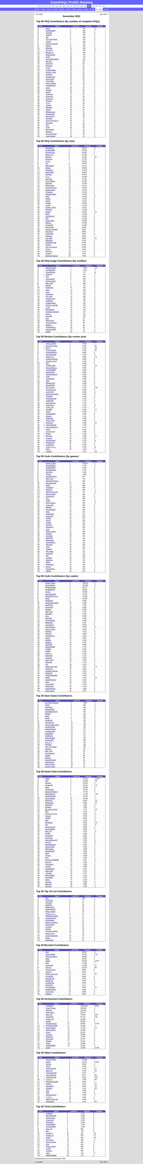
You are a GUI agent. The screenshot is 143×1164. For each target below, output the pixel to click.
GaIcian (48, 929)
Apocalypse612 (51, 323)
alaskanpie (49, 294)
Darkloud (48, 745)
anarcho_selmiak (52, 305)
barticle (48, 212)
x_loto (48, 307)
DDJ (47, 218)
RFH (46, 811)
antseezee (49, 96)
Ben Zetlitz (49, 551)
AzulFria (49, 35)
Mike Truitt (49, 479)
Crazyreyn (49, 99)
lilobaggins (49, 527)
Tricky (48, 127)
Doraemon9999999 (52, 860)
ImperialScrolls (51, 398)
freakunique (50, 514)
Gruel (48, 376)
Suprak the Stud (51, 346)
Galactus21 (50, 405)
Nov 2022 (99, 9)
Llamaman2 (50, 496)
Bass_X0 (48, 831)
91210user (49, 900)
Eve (47, 1131)
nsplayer (49, 1151)
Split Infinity (50, 166)
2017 (71, 6)
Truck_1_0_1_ (51, 447)
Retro (48, 449)
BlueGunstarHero (51, 922)
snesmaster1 (50, 279)
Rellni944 (48, 614)
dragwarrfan (49, 803)
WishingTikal (50, 114)
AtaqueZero (50, 1101)
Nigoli (47, 716)
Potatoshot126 (51, 1077)
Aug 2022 (79, 9)
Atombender (50, 569)
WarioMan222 (50, 794)
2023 (93, 6)
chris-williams (50, 181)
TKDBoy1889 (50, 365)
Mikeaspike (50, 540)
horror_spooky (51, 83)
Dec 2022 (106, 9)
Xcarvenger (49, 864)
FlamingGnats (51, 1075)
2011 (50, 6)
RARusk (48, 157)
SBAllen (49, 507)
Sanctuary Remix (51, 931)
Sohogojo (48, 903)
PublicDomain (51, 85)
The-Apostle (49, 684)
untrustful (49, 536)
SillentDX (48, 884)
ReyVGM (49, 316)
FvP (46, 664)
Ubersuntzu (49, 849)
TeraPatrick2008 (51, 1026)
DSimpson (49, 232)
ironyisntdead (50, 509)
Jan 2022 (37, 9)
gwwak (48, 1021)
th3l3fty (48, 518)
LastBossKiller (51, 70)
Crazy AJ (49, 1079)
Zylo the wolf (50, 431)
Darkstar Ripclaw (52, 256)
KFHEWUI (49, 822)
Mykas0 (48, 416)
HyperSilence (50, 542)
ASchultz (49, 33)
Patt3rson (49, 236)
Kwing (48, 429)
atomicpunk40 (50, 738)
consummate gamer (52, 725)
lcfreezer (49, 1088)
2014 (60, 6)
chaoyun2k (50, 505)
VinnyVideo (50, 81)
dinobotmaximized (51, 603)
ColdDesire (49, 736)
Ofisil (47, 381)
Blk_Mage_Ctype (51, 809)
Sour (47, 318)
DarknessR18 (51, 1030)
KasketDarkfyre (51, 352)
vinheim (48, 105)
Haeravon (49, 179)
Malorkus (49, 436)
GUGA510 (49, 669)
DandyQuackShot (52, 394)
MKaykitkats (50, 309)
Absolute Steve (51, 194)
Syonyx (48, 249)
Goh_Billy (49, 50)
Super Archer (49, 847)
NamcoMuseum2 (51, 840)
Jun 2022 (67, 9)
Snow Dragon (50, 136)
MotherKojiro (50, 925)
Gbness (48, 223)
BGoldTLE (49, 805)
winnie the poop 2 (52, 121)
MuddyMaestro (50, 844)
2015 (64, 6)
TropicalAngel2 (51, 1073)
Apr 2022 (55, 9)
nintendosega (50, 403)
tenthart (48, 1084)
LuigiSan (49, 558)
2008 (39, 6)
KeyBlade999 (50, 31)
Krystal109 (49, 225)
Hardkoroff (49, 487)
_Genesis (48, 873)
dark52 (48, 92)
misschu (48, 783)
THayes (48, 42)
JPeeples (49, 396)
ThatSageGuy (51, 327)
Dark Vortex (50, 129)
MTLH (48, 348)
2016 (67, 6)
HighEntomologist (51, 916)
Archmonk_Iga (51, 390)
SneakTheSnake (52, 359)
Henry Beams (50, 875)
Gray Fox (49, 251)
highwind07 (49, 940)
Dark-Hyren (49, 660)
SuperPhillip (50, 379)
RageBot (49, 409)
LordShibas (50, 445)
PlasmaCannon (51, 1023)
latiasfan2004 (50, 709)
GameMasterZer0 (51, 712)
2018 (74, 6)
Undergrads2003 (51, 675)
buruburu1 (49, 423)
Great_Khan (50, 420)
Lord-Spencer (51, 440)
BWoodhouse (50, 112)
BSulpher (49, 48)
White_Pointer (50, 911)
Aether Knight (50, 764)
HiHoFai (48, 758)
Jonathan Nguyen (51, 671)
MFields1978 (50, 383)
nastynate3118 (51, 425)
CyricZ (48, 68)
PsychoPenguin (51, 134)
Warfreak (49, 107)
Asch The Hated (50, 747)
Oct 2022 (92, 9)
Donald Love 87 (51, 361)
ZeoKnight (49, 516)
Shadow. (49, 534)
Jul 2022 (74, 9)
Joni (47, 125)
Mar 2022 (49, 9)
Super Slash (50, 221)
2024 (96, 6)
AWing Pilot (50, 320)
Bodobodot (50, 564)
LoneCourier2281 (51, 936)
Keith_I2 (48, 653)
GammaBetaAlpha (52, 59)
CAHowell (49, 192)
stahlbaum (49, 301)
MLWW (47, 756)
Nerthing (49, 325)
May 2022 (61, 9)
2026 (103, 6)
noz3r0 (48, 205)
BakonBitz (49, 240)
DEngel (48, 46)
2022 (89, 6)
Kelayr (48, 485)
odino (48, 28)
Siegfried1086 (50, 727)
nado (47, 529)
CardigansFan (50, 731)
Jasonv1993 (49, 740)
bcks (46, 858)
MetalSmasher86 (52, 1082)
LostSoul (48, 927)
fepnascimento (51, 1095)
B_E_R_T (48, 742)
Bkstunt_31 (50, 52)
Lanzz (48, 88)
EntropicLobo (50, 77)
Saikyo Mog (50, 1012)
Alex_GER (49, 283)
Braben (48, 434)
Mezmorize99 (50, 494)
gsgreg (48, 567)
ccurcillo (48, 866)
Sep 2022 (86, 9)
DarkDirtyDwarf (50, 760)
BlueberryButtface (51, 792)
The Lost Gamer (51, 39)
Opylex (48, 314)
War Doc (49, 61)
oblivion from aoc (52, 492)
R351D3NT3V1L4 (52, 481)
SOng (48, 214)
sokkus (48, 110)
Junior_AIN (50, 407)
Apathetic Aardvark (52, 312)
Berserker (49, 123)
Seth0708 (49, 63)
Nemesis (49, 132)
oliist (46, 781)
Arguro (48, 520)
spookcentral (49, 723)
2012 (53, 6)
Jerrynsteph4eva (52, 427)
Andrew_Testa (51, 72)
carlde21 (49, 451)
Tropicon (49, 1034)
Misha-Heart (50, 185)
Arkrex (48, 412)
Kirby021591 (50, 216)
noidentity (49, 1113)
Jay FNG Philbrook (51, 703)
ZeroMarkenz (50, 869)
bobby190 (49, 553)
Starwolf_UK (50, 978)
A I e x (48, 103)
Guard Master (50, 272)
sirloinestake (49, 920)
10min (48, 1066)
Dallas (48, 562)
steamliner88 (49, 851)
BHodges (49, 66)
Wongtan (48, 882)
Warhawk (49, 118)
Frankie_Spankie (52, 44)
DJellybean (49, 234)
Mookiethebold (51, 470)
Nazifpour (48, 905)
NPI (46, 825)
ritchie (48, 57)
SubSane (49, 74)
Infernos (48, 842)
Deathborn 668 (51, 243)
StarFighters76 (51, 268)
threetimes (49, 94)
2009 (43, 6)
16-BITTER (50, 392)
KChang (49, 90)
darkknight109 (50, 689)
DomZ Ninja (50, 79)
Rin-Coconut (50, 387)
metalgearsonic (50, 918)
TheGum (49, 101)
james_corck (49, 933)
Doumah (48, 862)
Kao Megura (50, 116)
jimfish (48, 501)
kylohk (48, 201)
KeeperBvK (49, 734)
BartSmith (48, 673)
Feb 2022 (43, 9)
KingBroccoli (50, 442)
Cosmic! (48, 816)
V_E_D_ (49, 1097)
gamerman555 (51, 329)
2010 (46, 6)
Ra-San (48, 1064)
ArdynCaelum (51, 503)
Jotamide (48, 886)
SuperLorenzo (50, 827)
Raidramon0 (49, 907)
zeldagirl (49, 549)
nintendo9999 (51, 1127)
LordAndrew (49, 789)
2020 (81, 6)
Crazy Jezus (49, 691)
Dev (47, 37)
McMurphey (49, 686)
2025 (100, 6)
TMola (48, 1043)
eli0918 (48, 571)
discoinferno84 (51, 354)
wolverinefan (50, 372)
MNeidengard (50, 190)
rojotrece (48, 749)
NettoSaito (49, 418)
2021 (85, 6)
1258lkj (47, 818)
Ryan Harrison (51, 350)
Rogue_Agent (51, 531)
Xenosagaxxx (50, 753)
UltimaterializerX (51, 374)
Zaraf (47, 292)
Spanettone (50, 148)
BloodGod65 (50, 385)
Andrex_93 (50, 1019)
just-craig (49, 296)
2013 (57, 6)
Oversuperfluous (51, 956)
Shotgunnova (50, 55)
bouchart (49, 438)
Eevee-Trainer (51, 281)
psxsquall (48, 658)
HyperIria (49, 1133)
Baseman (49, 560)
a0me (47, 853)
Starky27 (49, 490)
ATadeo (48, 523)
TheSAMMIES (51, 370)
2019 (78, 6)
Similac (48, 474)
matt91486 (49, 401)
